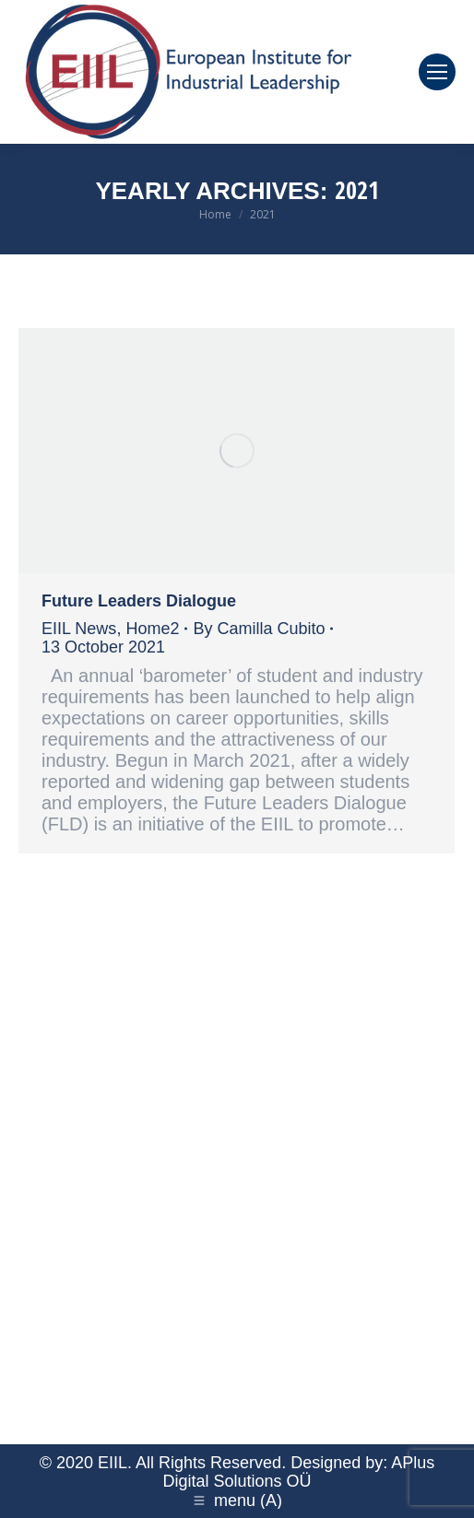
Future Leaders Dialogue (138, 601)
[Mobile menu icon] (437, 71)
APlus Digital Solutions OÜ (298, 1471)
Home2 (152, 628)
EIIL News (78, 628)
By (259, 628)
